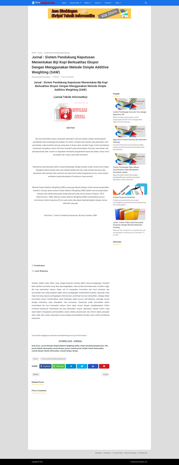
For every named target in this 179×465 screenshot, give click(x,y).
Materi (87, 3)
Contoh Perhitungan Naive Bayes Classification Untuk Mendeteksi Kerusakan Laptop (126, 169)
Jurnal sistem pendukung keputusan (54, 359)
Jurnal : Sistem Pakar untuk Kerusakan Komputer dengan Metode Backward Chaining (128, 224)
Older (105, 374)
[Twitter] (58, 366)
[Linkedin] (93, 366)
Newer (35, 374)
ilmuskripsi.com (142, 462)
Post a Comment (68, 77)
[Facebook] (45, 366)
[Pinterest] (104, 366)
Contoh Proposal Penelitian (124, 197)
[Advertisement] (70, 35)
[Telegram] (71, 366)
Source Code (74, 3)
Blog (117, 3)
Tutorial (107, 3)
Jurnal (97, 3)
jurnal (36, 359)
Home (64, 3)
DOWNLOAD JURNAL (70, 341)
